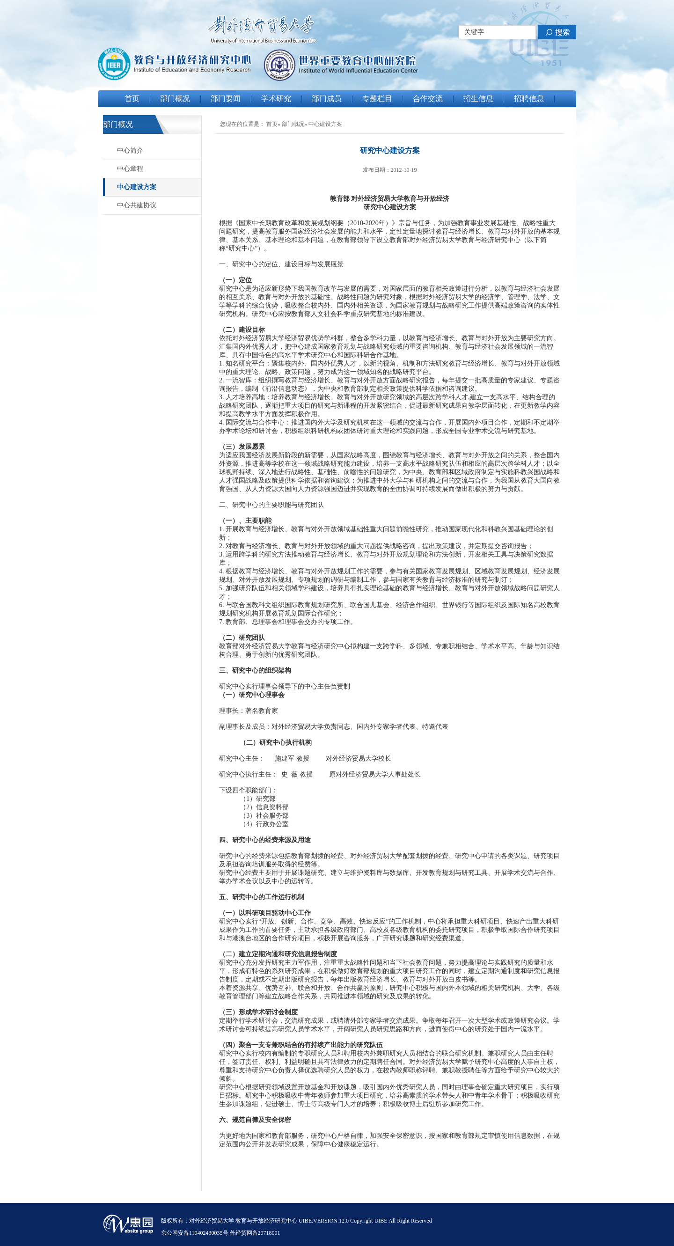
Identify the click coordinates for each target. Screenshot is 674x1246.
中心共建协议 (136, 205)
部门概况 (175, 99)
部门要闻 (226, 99)
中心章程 (130, 168)
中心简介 (130, 150)
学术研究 (276, 99)
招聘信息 (529, 99)
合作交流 (428, 99)
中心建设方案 (136, 187)
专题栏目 (377, 99)
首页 (132, 99)
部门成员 (327, 99)
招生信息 (478, 99)
